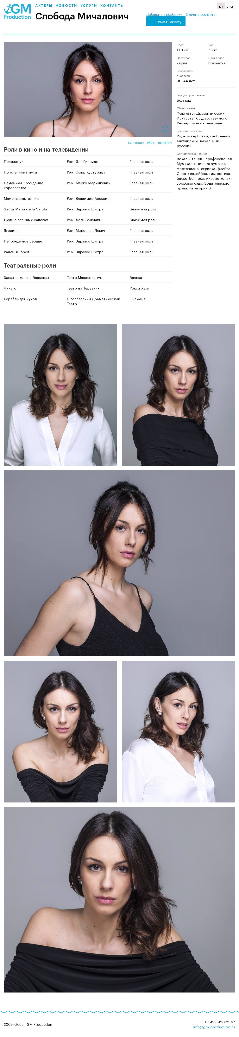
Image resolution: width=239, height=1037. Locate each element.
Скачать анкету (169, 21)
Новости (66, 5)
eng (229, 5)
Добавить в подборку (164, 14)
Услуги (88, 5)
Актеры (44, 5)
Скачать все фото (201, 14)
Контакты (112, 5)
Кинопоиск (136, 142)
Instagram (164, 142)
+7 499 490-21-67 (220, 1021)
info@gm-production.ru (214, 1026)
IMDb (151, 142)
